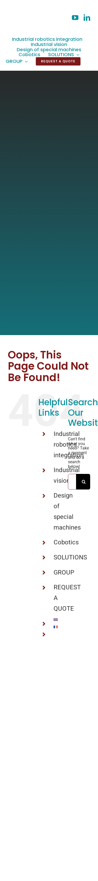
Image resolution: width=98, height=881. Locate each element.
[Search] (84, 482)
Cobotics (66, 542)
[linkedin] (87, 17)
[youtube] (75, 17)
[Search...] (72, 482)
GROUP (64, 572)
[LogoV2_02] (19, 5)
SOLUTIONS (70, 557)
